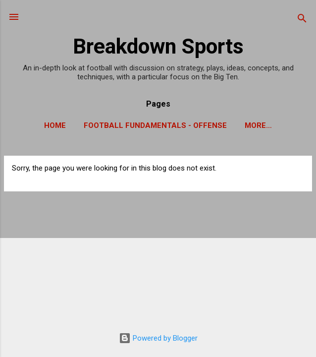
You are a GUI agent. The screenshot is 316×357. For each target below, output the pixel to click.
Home (55, 125)
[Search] (302, 20)
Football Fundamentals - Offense (155, 125)
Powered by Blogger (158, 338)
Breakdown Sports (158, 46)
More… (258, 125)
